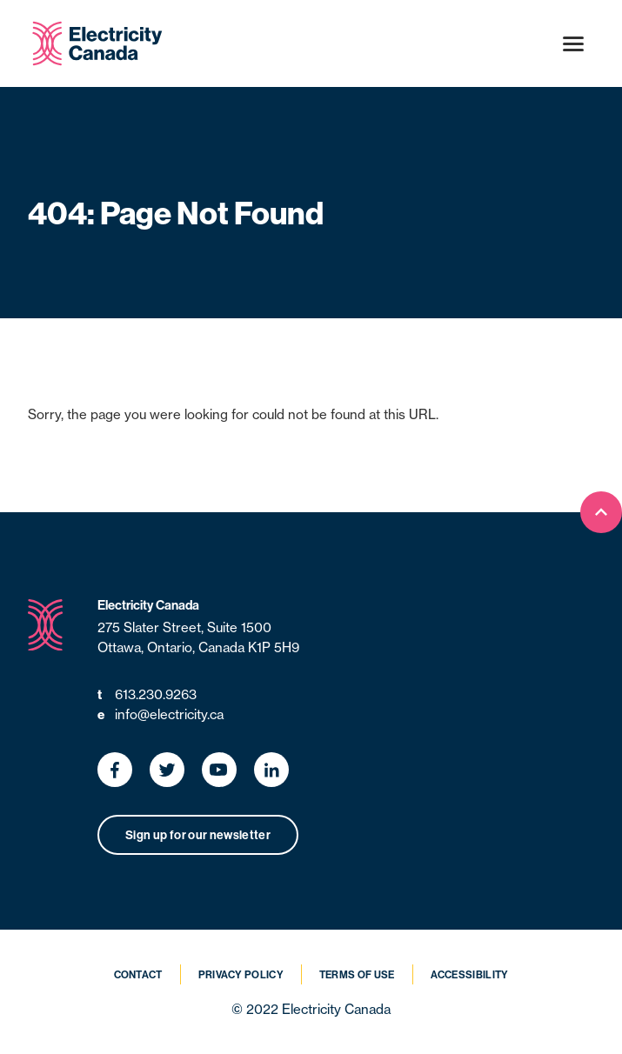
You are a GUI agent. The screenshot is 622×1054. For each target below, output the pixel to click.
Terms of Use (357, 974)
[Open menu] (573, 43)
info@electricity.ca (160, 715)
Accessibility (470, 974)
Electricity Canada (148, 605)
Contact (138, 974)
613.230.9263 (147, 695)
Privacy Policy (241, 974)
